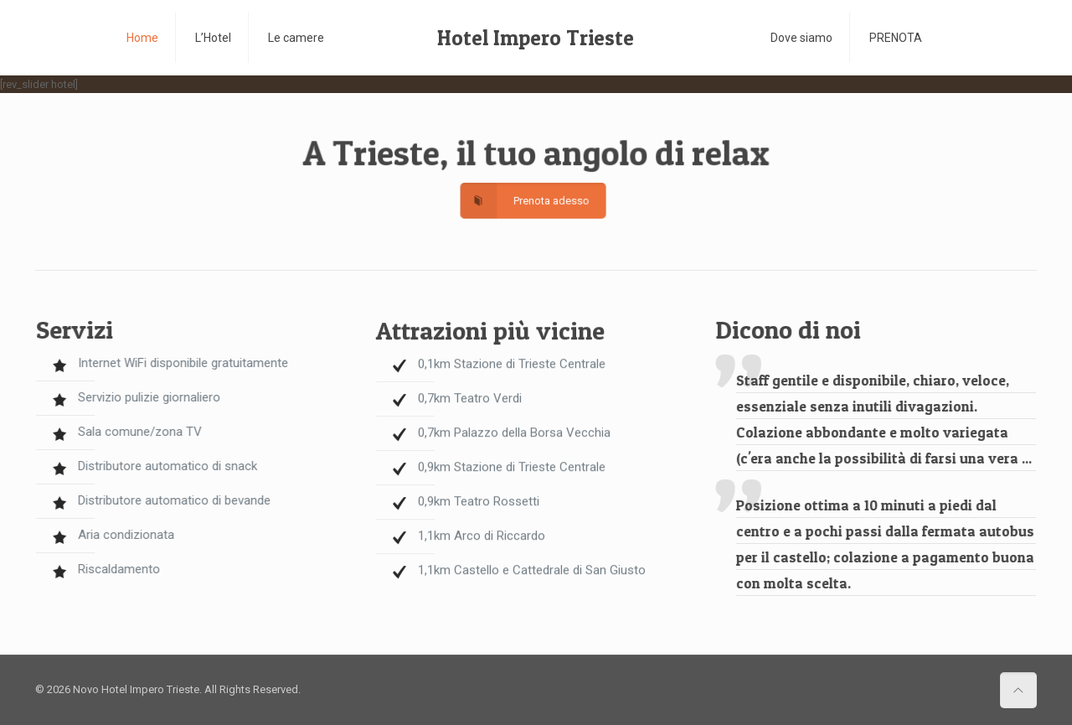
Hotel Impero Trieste (535, 37)
